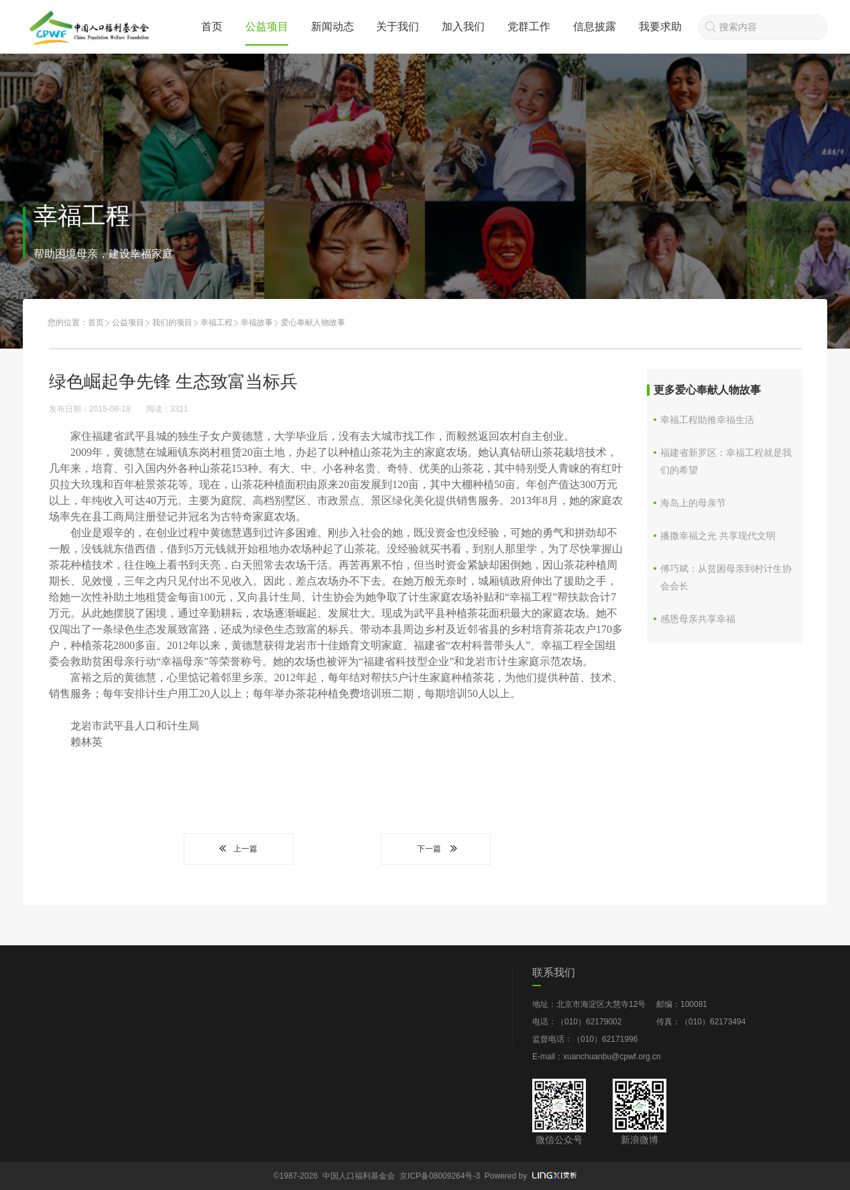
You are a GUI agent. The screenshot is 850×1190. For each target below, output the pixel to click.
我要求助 (660, 26)
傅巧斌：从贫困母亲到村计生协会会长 (726, 577)
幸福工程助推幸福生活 (707, 419)
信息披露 (594, 26)
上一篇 (238, 848)
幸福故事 (257, 322)
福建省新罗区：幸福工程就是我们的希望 (726, 461)
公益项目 (266, 26)
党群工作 (528, 26)
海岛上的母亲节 (693, 502)
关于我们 (397, 26)
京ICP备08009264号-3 (440, 1176)
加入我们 (463, 26)
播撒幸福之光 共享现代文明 (718, 535)
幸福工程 (216, 322)
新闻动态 (332, 26)
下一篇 (435, 848)
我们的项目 (172, 322)
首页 (212, 26)
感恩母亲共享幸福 (697, 618)
